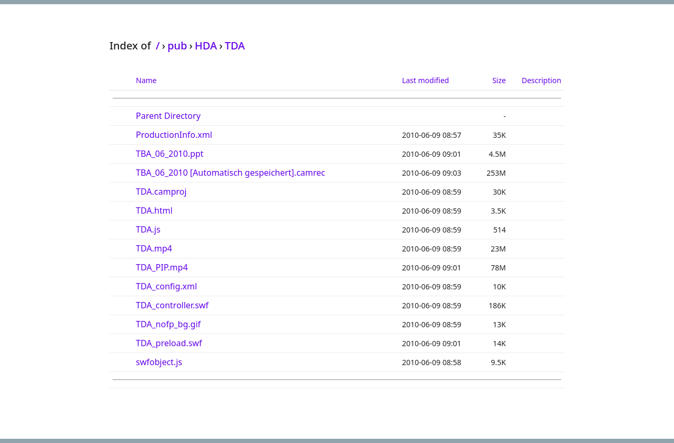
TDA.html (154, 210)
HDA (206, 45)
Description (541, 80)
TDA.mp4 (154, 248)
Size (499, 80)
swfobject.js (159, 362)
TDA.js (148, 229)
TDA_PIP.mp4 (162, 267)
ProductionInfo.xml (174, 134)
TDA (235, 45)
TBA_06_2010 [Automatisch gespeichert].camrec (230, 172)
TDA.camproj (161, 191)
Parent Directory (168, 116)
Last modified (425, 80)
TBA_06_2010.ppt (169, 153)
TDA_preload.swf (169, 343)
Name (146, 80)
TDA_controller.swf (172, 305)
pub (177, 45)
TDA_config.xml (166, 286)
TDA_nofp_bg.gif (168, 324)
